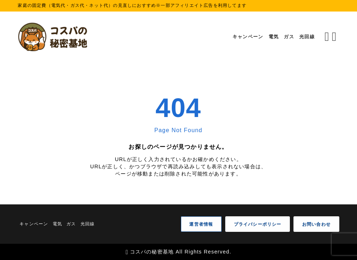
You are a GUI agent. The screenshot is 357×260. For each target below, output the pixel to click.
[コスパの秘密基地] (54, 37)
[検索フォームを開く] (327, 37)
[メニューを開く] (335, 37)
